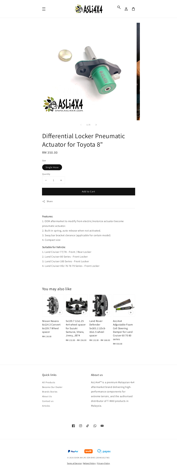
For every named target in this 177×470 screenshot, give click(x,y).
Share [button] (47, 201)
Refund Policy (89, 463)
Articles (46, 405)
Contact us (48, 401)
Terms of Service (74, 463)
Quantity (46, 174)
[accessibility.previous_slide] (81, 124)
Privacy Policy (103, 463)
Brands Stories (49, 391)
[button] (119, 7)
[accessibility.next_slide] (95, 124)
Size (44, 160)
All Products (48, 382)
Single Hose (52, 167)
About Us (47, 396)
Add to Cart (88, 191)
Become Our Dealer (52, 387)
